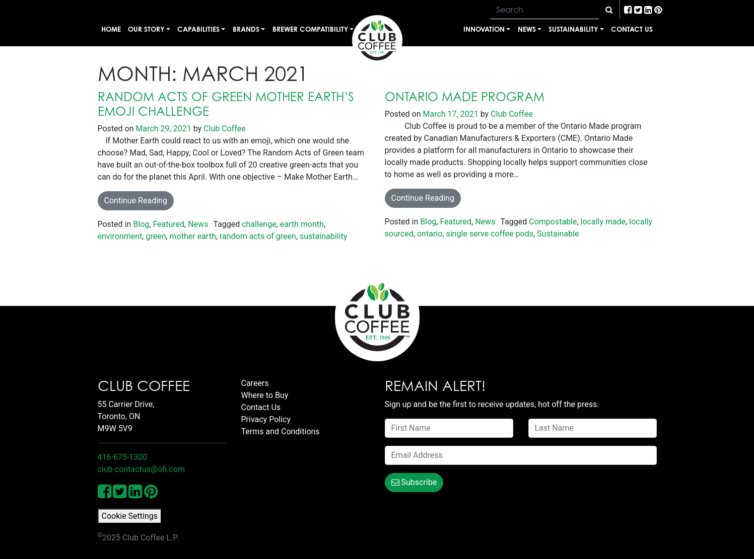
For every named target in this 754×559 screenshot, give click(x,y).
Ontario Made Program (464, 96)
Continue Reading (135, 200)
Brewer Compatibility (310, 29)
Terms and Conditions (280, 431)
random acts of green (258, 236)
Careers (255, 383)
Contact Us (632, 29)
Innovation (484, 29)
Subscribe (414, 482)
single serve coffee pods (489, 233)
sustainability (323, 236)
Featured (168, 224)
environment (120, 236)
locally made (603, 221)
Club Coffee (223, 128)
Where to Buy (265, 395)
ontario (429, 233)
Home (111, 29)
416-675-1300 (123, 457)
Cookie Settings (130, 516)
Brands (246, 29)
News (527, 29)
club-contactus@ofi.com (141, 469)
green (156, 236)
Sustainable (558, 233)
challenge (259, 224)
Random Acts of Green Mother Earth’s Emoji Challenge (226, 104)
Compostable (553, 221)
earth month (302, 224)
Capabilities (198, 29)
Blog (141, 224)
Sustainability (573, 29)
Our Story (146, 29)
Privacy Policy (266, 419)
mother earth (193, 236)
